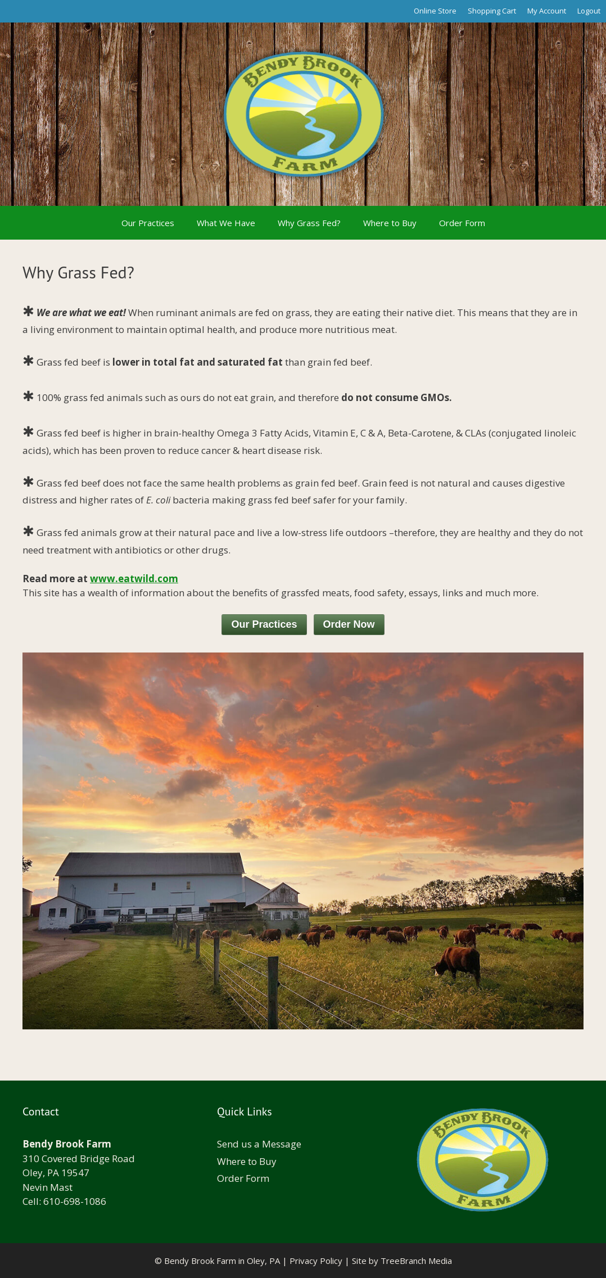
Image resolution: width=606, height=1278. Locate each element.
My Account (546, 11)
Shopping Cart (492, 11)
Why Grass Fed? (309, 222)
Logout (588, 11)
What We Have (226, 222)
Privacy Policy (316, 1260)
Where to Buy (390, 222)
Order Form (462, 222)
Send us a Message (259, 1143)
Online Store (435, 11)
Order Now (349, 624)
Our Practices (147, 222)
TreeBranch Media (416, 1260)
